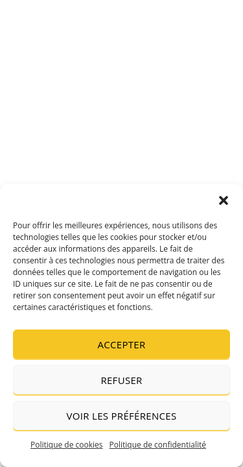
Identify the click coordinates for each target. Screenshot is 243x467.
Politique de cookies (66, 444)
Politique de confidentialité (158, 444)
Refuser (121, 380)
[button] (223, 200)
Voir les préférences (122, 415)
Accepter (122, 344)
